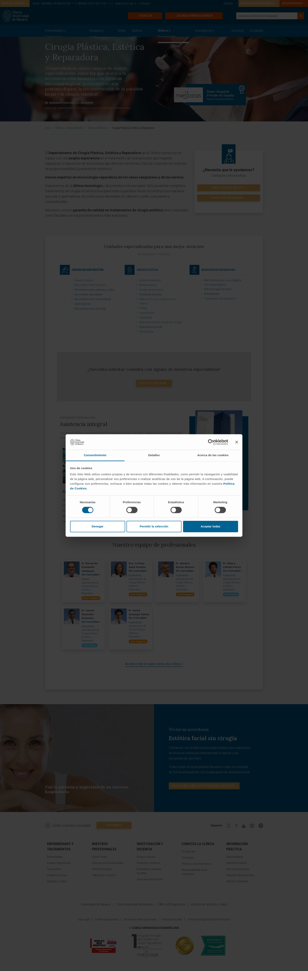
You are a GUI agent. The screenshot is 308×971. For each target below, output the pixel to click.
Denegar (97, 526)
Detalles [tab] (154, 455)
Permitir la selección (154, 526)
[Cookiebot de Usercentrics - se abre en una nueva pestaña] (211, 442)
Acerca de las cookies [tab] (213, 455)
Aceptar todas (210, 526)
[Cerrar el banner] (236, 442)
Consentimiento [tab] (95, 455)
